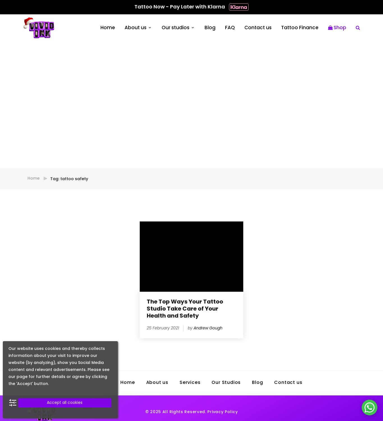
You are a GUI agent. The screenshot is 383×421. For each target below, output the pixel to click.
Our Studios (226, 383)
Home (107, 28)
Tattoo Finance (299, 28)
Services (190, 383)
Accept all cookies (64, 403)
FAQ (230, 28)
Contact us (258, 28)
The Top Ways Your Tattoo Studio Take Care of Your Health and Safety (185, 309)
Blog (210, 28)
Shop (337, 28)
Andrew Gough (208, 328)
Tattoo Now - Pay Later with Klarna (191, 7)
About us (135, 28)
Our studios (175, 28)
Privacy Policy (222, 412)
